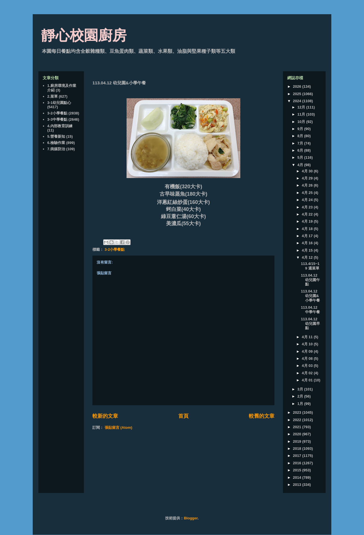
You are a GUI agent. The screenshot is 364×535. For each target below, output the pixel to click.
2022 (297, 420)
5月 (300, 157)
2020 (297, 434)
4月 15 (308, 250)
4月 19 (308, 221)
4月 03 (308, 365)
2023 (297, 412)
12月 (301, 107)
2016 (297, 463)
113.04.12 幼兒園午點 (310, 279)
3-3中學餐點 (57, 119)
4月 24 (308, 200)
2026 (297, 86)
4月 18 (308, 229)
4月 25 (308, 193)
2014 (297, 477)
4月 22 (308, 214)
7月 (300, 143)
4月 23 (308, 207)
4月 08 (308, 358)
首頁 (183, 416)
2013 (297, 484)
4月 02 (308, 373)
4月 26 (308, 185)
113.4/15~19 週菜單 (310, 266)
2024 (297, 101)
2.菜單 (52, 96)
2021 (297, 427)
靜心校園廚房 (84, 35)
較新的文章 (105, 416)
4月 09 (308, 351)
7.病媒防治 (56, 149)
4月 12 (308, 257)
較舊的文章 (261, 416)
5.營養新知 (56, 136)
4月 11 (308, 337)
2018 (297, 448)
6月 (300, 150)
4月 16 (308, 243)
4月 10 (308, 344)
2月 (300, 396)
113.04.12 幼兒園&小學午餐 (310, 295)
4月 (300, 165)
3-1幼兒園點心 (59, 103)
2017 (297, 456)
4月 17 (308, 236)
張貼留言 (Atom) (119, 427)
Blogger (190, 518)
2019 (297, 441)
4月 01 (308, 380)
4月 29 (308, 178)
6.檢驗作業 (56, 143)
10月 (301, 122)
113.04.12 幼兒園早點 (310, 323)
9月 (300, 129)
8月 (300, 136)
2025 (297, 94)
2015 (297, 470)
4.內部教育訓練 (60, 126)
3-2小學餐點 (115, 249)
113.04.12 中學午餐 (310, 309)
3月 (300, 389)
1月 (300, 404)
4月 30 (308, 171)
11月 (301, 114)
